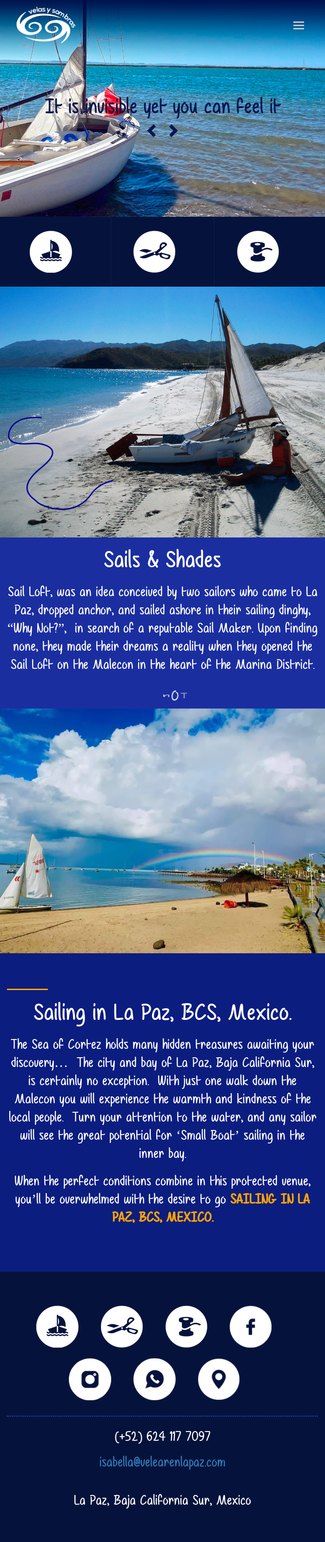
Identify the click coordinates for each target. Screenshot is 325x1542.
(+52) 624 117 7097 (163, 1436)
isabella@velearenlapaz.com (162, 1461)
